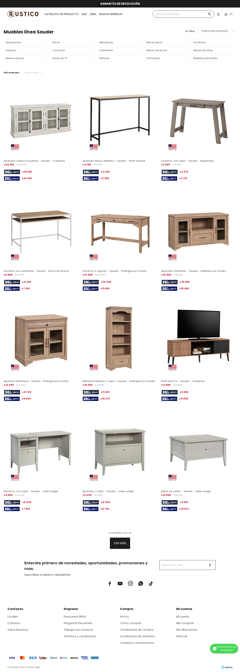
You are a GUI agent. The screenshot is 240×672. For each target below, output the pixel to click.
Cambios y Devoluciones (137, 643)
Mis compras (185, 623)
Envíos (124, 616)
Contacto (14, 623)
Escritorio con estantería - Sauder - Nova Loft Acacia (36, 271)
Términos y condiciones (80, 636)
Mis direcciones (186, 630)
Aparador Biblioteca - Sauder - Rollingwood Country (36, 381)
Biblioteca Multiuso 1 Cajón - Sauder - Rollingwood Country (118, 381)
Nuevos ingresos (110, 14)
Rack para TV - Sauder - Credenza (182, 381)
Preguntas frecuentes (78, 623)
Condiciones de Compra (137, 630)
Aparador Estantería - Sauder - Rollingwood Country (193, 271)
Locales (13, 616)
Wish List (181, 636)
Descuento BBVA (75, 616)
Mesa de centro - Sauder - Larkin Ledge (186, 491)
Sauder (32, 72)
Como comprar (130, 623)
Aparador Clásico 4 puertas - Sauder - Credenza (34, 161)
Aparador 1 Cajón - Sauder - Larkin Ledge (108, 491)
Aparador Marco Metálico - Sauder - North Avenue (113, 161)
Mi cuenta (182, 616)
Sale (84, 14)
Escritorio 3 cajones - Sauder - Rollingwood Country (114, 271)
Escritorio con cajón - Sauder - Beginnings (187, 161)
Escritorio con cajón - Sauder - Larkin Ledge (31, 491)
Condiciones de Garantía (137, 636)
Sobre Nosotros (18, 630)
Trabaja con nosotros (78, 630)
